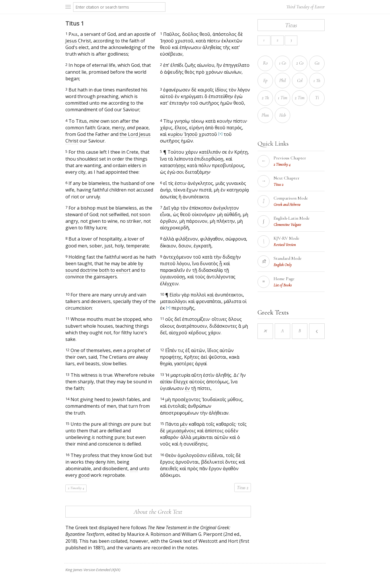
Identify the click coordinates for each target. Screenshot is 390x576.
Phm (265, 115)
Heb (282, 115)
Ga (317, 63)
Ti (317, 98)
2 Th (265, 98)
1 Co (282, 63)
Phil (282, 80)
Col (300, 80)
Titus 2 (242, 488)
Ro (265, 63)
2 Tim (300, 98)
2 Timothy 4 (76, 488)
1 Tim (282, 98)
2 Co (299, 63)
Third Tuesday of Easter (305, 7)
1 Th (316, 80)
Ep (265, 80)
